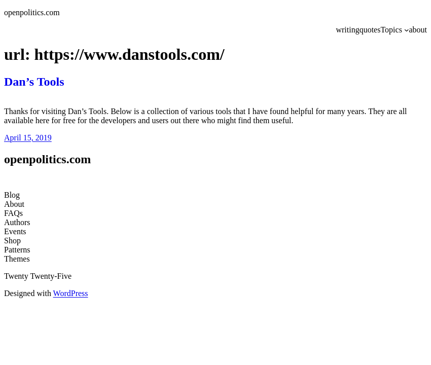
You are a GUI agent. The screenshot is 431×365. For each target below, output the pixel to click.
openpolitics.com (32, 12)
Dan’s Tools (34, 81)
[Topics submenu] (406, 29)
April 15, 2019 (28, 137)
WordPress (70, 293)
